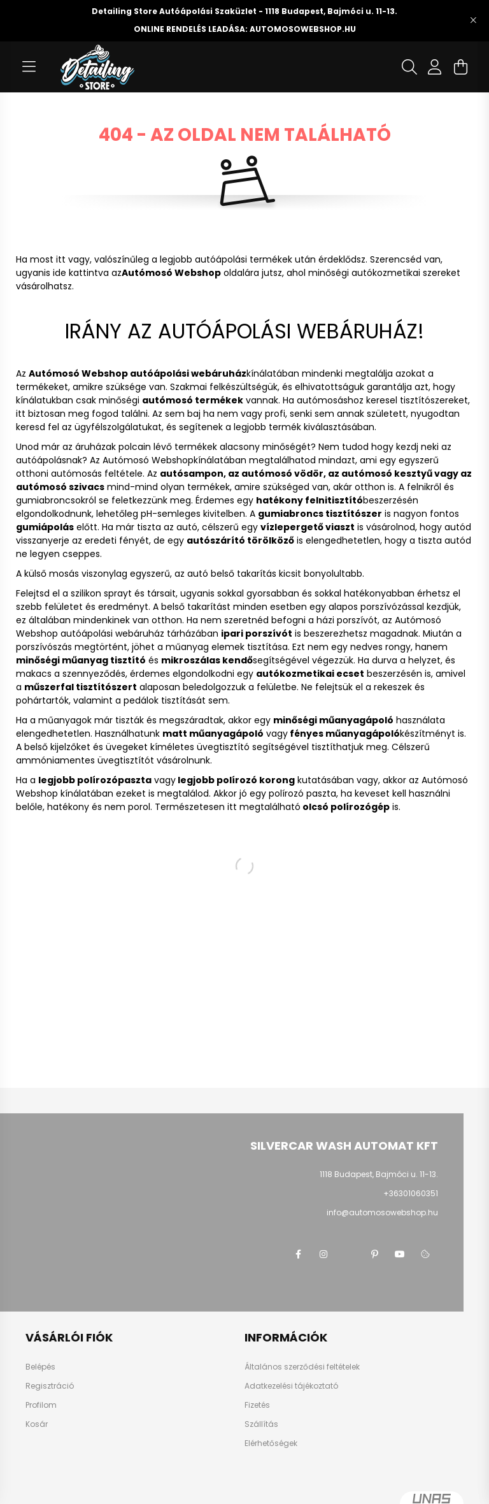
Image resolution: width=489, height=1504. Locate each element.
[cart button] (460, 67)
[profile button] (435, 67)
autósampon (191, 473)
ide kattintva (81, 272)
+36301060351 (410, 1193)
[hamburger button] (28, 67)
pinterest (374, 1254)
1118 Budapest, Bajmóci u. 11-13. (379, 1174)
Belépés (40, 1367)
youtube (400, 1254)
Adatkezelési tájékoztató (291, 1386)
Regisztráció (49, 1386)
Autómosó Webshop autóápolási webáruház (137, 373)
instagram (323, 1254)
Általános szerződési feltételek (302, 1367)
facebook (298, 1254)
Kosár (36, 1424)
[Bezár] (473, 20)
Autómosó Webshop (148, 460)
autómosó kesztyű (386, 473)
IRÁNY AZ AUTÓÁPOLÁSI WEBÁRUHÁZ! (244, 331)
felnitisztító (334, 500)
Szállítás (261, 1424)
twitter (349, 1254)
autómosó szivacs (60, 487)
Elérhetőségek (270, 1443)
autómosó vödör (282, 473)
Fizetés (257, 1405)
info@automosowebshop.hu (382, 1212)
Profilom (41, 1405)
